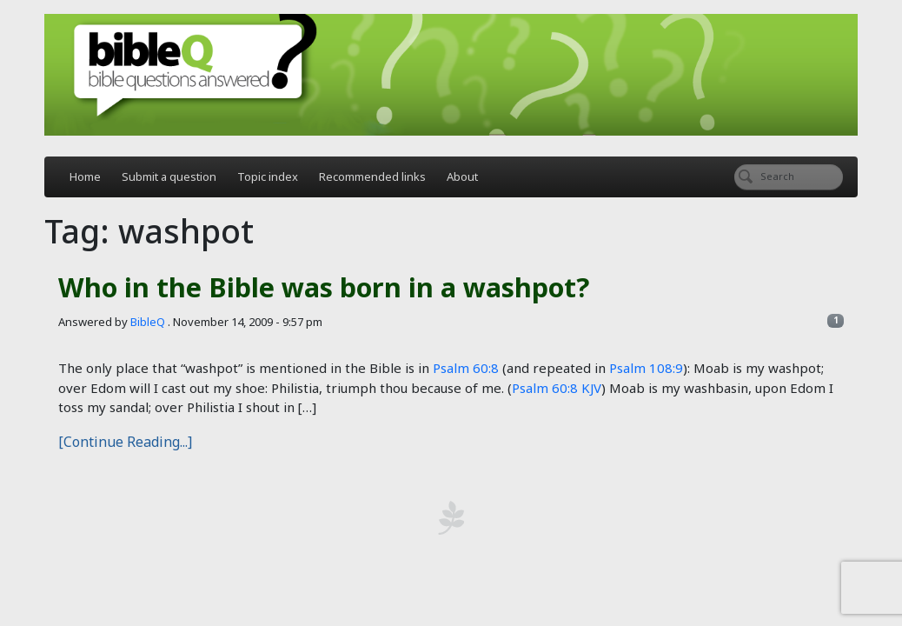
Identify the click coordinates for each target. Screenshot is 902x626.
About (462, 176)
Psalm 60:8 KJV (556, 387)
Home (85, 176)
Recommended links (372, 176)
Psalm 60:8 (466, 367)
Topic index (267, 176)
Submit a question (169, 176)
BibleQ (147, 322)
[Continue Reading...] (125, 441)
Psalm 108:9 (646, 367)
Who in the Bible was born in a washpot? (323, 287)
